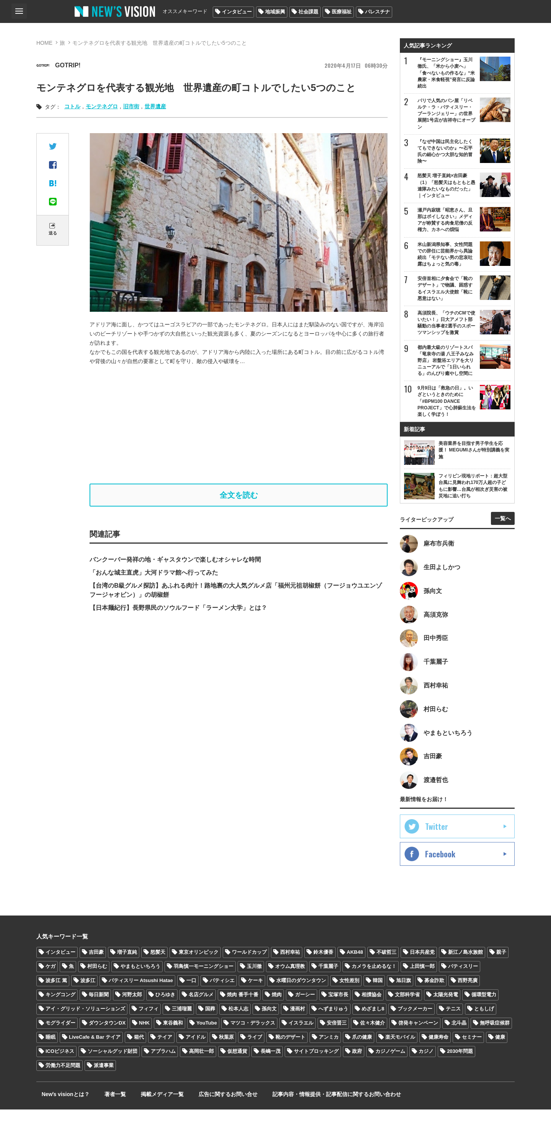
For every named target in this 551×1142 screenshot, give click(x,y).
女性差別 (349, 1013)
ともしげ (484, 1041)
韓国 (378, 1013)
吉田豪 (96, 984)
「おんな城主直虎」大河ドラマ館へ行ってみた (154, 575)
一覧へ (503, 537)
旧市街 (131, 106)
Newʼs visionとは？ (60, 1127)
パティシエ (222, 1013)
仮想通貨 (237, 1084)
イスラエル (301, 1055)
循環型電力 (483, 1027)
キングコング (60, 1027)
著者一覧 (103, 1127)
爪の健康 (362, 1069)
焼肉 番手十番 (242, 1027)
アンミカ (329, 1069)
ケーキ (255, 1013)
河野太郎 (132, 1027)
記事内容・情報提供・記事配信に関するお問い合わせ (304, 1127)
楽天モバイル (400, 1069)
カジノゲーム (390, 1084)
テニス (453, 1041)
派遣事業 (104, 1098)
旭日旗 (403, 1013)
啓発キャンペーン (418, 1055)
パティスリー (463, 999)
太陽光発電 (445, 1027)
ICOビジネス (60, 1084)
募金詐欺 (434, 1013)
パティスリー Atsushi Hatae (141, 1013)
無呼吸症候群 (495, 1055)
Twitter (436, 859)
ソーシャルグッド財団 (112, 1084)
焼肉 (277, 1027)
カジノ (426, 1084)
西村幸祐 (290, 984)
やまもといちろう (140, 999)
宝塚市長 (338, 1027)
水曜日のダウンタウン (301, 1013)
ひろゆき (165, 1027)
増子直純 (127, 984)
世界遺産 (155, 106)
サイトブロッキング (316, 1084)
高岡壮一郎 (201, 1084)
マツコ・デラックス (252, 1055)
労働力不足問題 (63, 1098)
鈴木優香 (323, 984)
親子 (501, 984)
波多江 (87, 1013)
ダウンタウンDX (107, 1055)
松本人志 (238, 1041)
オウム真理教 (290, 999)
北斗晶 (459, 1055)
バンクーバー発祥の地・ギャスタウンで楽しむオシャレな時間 (175, 562)
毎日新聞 (99, 1027)
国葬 (210, 1041)
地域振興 (275, 12)
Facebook (440, 886)
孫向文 (269, 1041)
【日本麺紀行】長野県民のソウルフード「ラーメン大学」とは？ (178, 611)
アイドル (195, 1069)
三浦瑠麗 (182, 1041)
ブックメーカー (415, 1041)
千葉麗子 (328, 999)
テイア (164, 1069)
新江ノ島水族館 (465, 984)
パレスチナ (377, 12)
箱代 (139, 1069)
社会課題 (308, 12)
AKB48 (355, 984)
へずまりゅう (333, 1041)
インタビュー (237, 12)
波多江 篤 (56, 1013)
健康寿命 (438, 1069)
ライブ (254, 1069)
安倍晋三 (337, 1055)
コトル (72, 106)
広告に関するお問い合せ (202, 1127)
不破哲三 (386, 984)
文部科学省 (407, 1027)
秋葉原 (226, 1069)
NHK (144, 1055)
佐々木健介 (372, 1055)
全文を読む (239, 496)
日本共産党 (422, 984)
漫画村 (297, 1041)
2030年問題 (460, 1084)
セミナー (472, 1069)
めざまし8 (373, 1041)
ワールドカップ (249, 984)
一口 (191, 1013)
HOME (44, 43)
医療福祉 (342, 12)
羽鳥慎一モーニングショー (203, 999)
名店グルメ (201, 1027)
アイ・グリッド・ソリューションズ (85, 1041)
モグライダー (60, 1055)
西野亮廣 (468, 1013)
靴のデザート (290, 1069)
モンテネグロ (102, 106)
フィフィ (148, 1041)
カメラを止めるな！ (374, 999)
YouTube (206, 1055)
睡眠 (50, 1069)
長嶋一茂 (270, 1084)
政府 (357, 1084)
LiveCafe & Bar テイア (95, 1069)
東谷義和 (173, 1055)
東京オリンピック (198, 984)
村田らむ (97, 999)
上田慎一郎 (422, 999)
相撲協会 (371, 1027)
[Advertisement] (239, 424)
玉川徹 (254, 999)
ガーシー (305, 1027)
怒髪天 (157, 984)
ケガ (50, 999)
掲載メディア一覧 (143, 1127)
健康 (500, 1069)
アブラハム (163, 1084)
